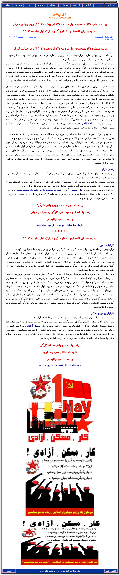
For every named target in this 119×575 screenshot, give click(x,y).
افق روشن (60, 15)
